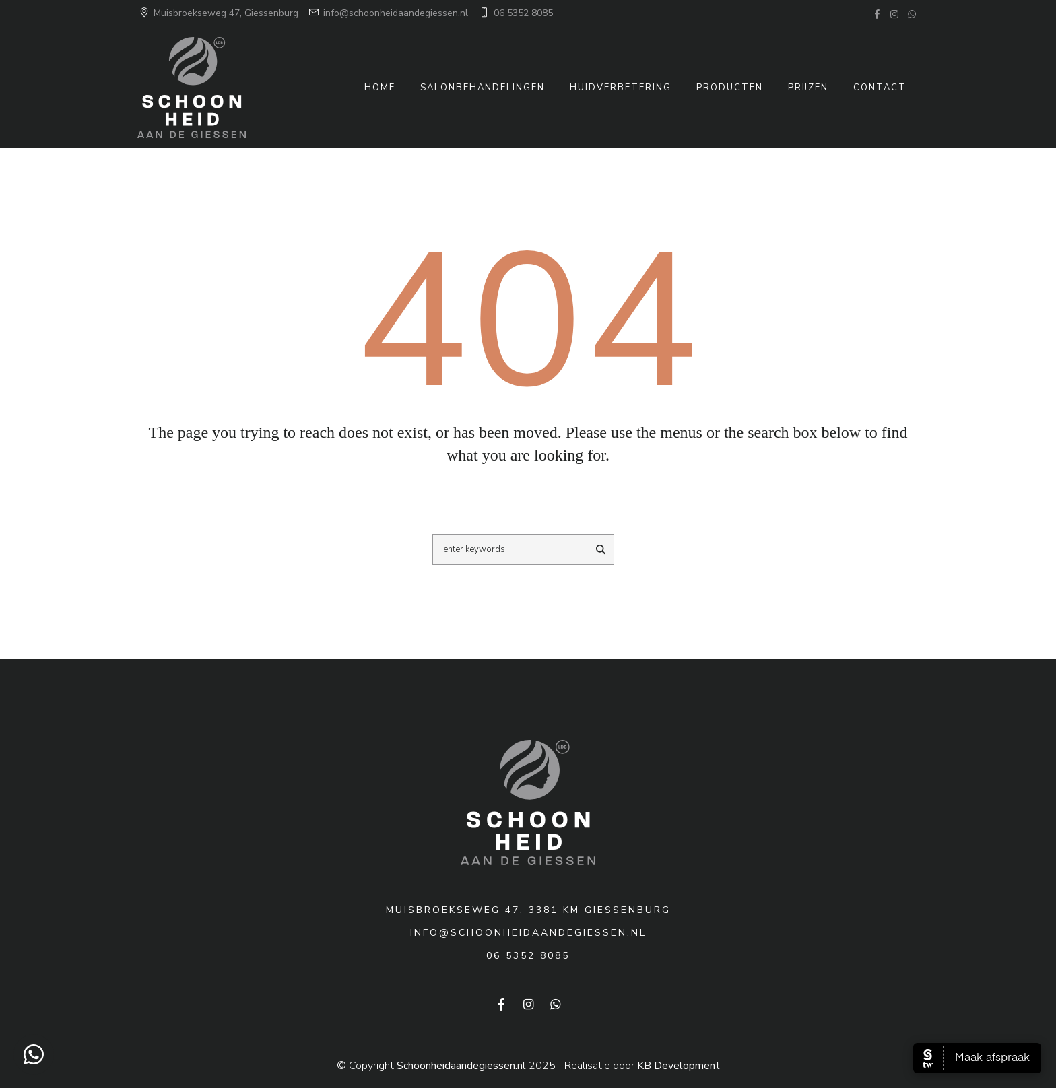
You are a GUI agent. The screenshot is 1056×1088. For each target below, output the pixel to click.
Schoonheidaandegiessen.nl (461, 1065)
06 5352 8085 (515, 13)
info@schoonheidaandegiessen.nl (387, 13)
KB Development (678, 1065)
